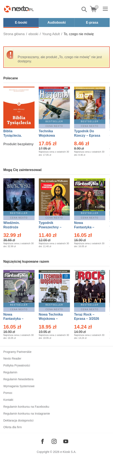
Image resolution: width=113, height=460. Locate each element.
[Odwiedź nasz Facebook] (42, 441)
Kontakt (8, 399)
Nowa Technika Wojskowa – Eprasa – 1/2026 (51, 319)
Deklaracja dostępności (18, 420)
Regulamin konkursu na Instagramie (26, 413)
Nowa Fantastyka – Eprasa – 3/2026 (86, 227)
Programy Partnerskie (17, 351)
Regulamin (10, 372)
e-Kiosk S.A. (68, 452)
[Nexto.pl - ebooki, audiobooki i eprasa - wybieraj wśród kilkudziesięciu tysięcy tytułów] (19, 9)
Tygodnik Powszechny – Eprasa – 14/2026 (52, 227)
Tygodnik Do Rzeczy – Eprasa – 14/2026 (87, 135)
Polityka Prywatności (16, 365)
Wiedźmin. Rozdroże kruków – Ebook (16, 227)
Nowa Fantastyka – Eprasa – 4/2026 (15, 319)
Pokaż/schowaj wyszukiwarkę (84, 9)
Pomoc (7, 392)
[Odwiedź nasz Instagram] (54, 441)
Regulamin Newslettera (18, 379)
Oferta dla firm (12, 427)
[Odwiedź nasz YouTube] (65, 441)
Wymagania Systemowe (19, 386)
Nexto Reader (12, 358)
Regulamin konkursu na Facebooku (26, 406)
